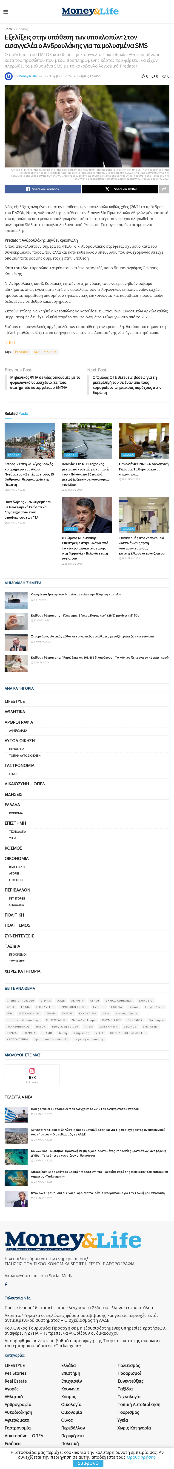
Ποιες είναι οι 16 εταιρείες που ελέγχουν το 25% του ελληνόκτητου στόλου (85, 1109)
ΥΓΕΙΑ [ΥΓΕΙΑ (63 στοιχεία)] (99, 1033)
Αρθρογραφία (19, 722)
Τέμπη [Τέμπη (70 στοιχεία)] (63, 1033)
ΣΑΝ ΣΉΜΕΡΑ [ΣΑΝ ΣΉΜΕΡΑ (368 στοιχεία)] (109, 1026)
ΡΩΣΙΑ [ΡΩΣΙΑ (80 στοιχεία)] (89, 1026)
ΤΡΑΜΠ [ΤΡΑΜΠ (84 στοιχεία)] (47, 1033)
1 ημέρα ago (41, 641)
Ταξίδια (12, 946)
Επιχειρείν (16, 880)
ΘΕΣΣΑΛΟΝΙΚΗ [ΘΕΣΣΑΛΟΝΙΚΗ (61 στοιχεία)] (29, 1014)
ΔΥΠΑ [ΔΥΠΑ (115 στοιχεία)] (11, 1007)
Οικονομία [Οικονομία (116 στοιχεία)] (156, 1020)
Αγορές (14, 874)
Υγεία (12, 838)
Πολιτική (14, 915)
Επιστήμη (15, 823)
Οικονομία (17, 858)
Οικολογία (16, 905)
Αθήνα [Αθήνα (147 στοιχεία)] (94, 1000)
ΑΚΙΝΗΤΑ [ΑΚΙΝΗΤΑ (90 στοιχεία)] (77, 1000)
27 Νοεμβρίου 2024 (58, 76)
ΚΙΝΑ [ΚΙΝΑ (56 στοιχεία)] (106, 1014)
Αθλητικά (15, 712)
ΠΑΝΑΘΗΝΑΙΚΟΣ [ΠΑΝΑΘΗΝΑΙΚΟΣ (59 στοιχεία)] (18, 1026)
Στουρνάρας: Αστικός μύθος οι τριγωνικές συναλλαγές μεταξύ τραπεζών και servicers (93, 636)
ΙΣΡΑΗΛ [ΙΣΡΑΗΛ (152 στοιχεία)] (51, 1014)
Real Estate (17, 867)
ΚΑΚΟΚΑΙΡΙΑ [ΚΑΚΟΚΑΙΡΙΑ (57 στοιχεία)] (87, 1014)
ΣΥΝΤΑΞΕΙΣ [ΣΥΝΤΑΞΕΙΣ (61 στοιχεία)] (150, 1026)
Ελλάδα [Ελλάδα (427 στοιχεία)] (133, 1007)
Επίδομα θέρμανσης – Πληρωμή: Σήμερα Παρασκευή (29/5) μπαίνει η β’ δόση (86, 616)
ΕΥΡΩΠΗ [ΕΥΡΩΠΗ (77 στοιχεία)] (99, 1007)
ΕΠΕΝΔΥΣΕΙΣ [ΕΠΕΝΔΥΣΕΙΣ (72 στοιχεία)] (44, 1007)
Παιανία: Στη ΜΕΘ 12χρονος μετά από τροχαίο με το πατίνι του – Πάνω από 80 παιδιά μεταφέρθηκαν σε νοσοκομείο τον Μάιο (86, 474)
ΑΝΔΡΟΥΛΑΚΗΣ (45, 352)
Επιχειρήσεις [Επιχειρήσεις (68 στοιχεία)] (154, 1007)
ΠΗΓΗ (10, 342)
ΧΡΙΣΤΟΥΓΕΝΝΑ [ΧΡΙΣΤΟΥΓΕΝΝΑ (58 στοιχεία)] (17, 1039)
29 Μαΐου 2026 (15, 490)
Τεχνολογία (17, 832)
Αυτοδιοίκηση (20, 741)
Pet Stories (17, 899)
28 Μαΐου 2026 (72, 564)
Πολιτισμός (17, 925)
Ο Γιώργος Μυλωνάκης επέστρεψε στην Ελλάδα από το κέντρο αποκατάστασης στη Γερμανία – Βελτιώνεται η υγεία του (85, 548)
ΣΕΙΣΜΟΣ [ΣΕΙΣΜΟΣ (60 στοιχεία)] (130, 1026)
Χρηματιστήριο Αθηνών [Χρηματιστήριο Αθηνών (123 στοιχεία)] (51, 1039)
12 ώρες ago (40, 620)
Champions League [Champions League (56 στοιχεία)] (20, 1000)
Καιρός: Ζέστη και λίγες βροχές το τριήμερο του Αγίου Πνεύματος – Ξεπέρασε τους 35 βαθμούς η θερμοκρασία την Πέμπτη (29, 474)
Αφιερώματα (18, 731)
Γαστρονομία (19, 766)
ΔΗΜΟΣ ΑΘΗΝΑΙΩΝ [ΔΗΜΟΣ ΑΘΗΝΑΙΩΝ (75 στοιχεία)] (119, 1000)
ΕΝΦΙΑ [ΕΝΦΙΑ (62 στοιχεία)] (25, 1007)
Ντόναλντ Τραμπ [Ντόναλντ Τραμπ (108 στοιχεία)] (84, 1020)
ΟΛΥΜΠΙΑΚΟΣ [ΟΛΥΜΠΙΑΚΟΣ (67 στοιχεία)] (111, 1020)
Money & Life (28, 76)
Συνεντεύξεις (19, 936)
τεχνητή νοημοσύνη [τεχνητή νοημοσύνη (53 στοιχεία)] (89, 1039)
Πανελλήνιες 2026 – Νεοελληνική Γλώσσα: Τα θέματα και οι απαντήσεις (143, 469)
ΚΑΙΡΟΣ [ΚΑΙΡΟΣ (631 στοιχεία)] (67, 1014)
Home (9, 29)
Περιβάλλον (17, 890)
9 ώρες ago (40, 662)
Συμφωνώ (88, 1463)
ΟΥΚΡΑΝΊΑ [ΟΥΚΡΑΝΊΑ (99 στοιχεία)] (135, 1020)
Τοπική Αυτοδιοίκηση (24, 756)
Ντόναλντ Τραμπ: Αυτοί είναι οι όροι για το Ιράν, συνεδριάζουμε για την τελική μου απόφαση (98, 1193)
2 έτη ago (39, 599)
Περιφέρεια (16, 749)
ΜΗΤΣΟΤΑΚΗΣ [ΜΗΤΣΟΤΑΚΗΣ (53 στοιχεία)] (56, 1020)
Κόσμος (13, 848)
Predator (22, 352)
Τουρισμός (17, 961)
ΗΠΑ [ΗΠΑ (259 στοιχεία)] (10, 1014)
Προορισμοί (17, 955)
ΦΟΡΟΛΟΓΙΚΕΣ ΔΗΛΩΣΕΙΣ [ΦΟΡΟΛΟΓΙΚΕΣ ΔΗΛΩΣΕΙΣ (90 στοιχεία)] (127, 1033)
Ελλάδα (95, 76)
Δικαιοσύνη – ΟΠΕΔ (25, 784)
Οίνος (13, 774)
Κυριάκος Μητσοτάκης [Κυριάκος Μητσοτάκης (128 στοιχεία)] (23, 1020)
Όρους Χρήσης (141, 1457)
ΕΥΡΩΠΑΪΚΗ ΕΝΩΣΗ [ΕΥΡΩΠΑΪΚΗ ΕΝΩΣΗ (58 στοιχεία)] (73, 1007)
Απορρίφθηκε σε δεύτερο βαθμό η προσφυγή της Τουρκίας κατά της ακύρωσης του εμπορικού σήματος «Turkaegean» (83, 1343)
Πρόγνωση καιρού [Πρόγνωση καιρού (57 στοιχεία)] (65, 1026)
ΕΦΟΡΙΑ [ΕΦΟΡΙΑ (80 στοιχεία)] (116, 1007)
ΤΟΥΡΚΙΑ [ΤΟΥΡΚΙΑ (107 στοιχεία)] (29, 1033)
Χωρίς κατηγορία (22, 971)
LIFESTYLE (15, 701)
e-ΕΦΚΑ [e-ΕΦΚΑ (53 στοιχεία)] (45, 1000)
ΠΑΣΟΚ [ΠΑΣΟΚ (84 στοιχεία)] (41, 1026)
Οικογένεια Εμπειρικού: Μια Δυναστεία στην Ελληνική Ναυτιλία (76, 594)
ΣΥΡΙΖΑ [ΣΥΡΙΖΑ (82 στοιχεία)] (12, 1033)
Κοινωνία (16, 813)
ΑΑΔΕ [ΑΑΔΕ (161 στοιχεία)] (61, 1000)
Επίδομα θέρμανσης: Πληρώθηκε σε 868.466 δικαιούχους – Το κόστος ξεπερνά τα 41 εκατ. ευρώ (100, 658)
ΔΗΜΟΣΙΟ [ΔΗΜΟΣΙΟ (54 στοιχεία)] (146, 1000)
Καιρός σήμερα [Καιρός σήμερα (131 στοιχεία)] (126, 1014)
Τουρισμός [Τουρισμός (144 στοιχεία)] (81, 1033)
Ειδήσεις (22, 29)
